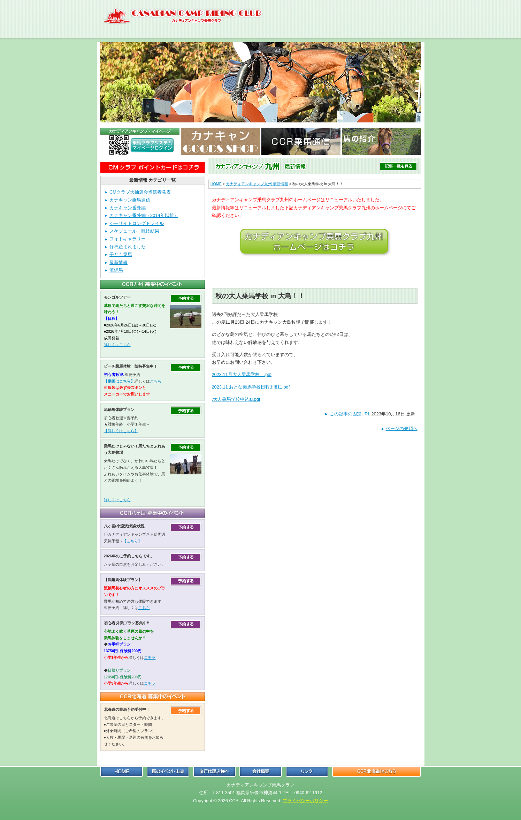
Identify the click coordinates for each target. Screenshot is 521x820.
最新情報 (118, 262)
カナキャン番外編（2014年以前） (143, 215)
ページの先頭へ (401, 428)
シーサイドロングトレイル (136, 223)
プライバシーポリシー (305, 800)
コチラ (149, 657)
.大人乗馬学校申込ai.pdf (236, 399)
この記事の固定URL (350, 413)
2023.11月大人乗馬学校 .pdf (242, 374)
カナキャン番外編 (127, 207)
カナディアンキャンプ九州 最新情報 (257, 184)
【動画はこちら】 (119, 381)
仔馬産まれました (127, 246)
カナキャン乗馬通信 (129, 200)
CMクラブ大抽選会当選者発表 (140, 192)
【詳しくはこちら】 (121, 431)
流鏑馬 (116, 270)
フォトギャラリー (127, 238)
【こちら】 (132, 541)
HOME (216, 184)
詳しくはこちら (117, 345)
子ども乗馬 (120, 254)
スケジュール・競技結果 (134, 231)
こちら (155, 381)
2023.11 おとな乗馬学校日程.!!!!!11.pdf (251, 387)
